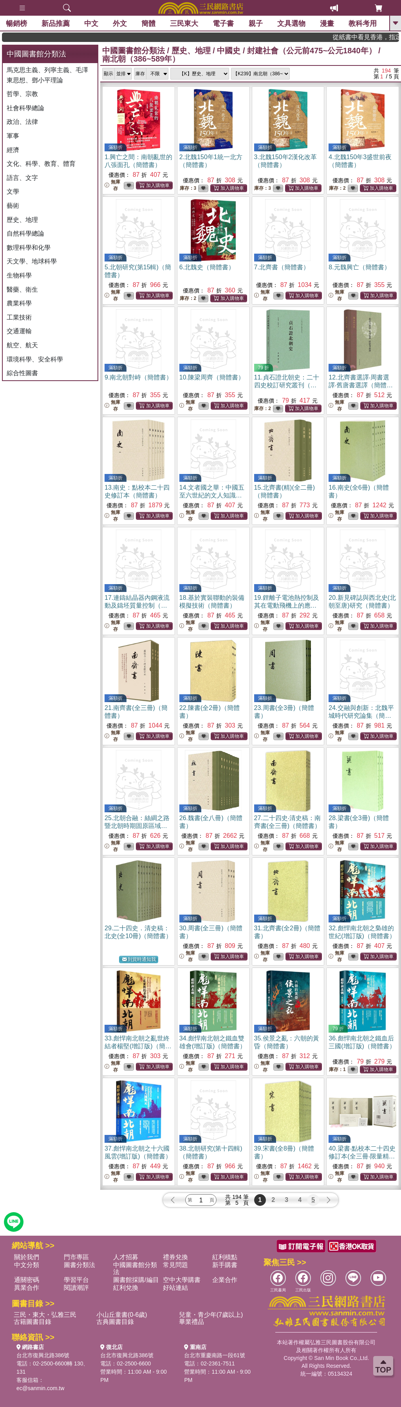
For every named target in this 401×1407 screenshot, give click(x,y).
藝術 (13, 205)
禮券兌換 (175, 1257)
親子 (256, 23)
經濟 (13, 150)
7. (281, 267)
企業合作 (224, 1279)
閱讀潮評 (76, 1287)
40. (362, 1156)
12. (361, 385)
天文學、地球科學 (32, 261)
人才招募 (125, 1257)
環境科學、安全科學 (35, 359)
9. (138, 377)
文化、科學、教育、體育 (41, 163)
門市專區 (76, 1257)
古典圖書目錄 (115, 1321)
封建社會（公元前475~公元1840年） (311, 50)
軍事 (13, 136)
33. (138, 1046)
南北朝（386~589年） (141, 58)
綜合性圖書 (22, 373)
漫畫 (327, 23)
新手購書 (224, 1265)
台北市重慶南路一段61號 (214, 1355)
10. (211, 377)
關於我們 (26, 1257)
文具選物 (291, 23)
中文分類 (26, 1265)
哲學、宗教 (22, 94)
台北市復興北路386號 (42, 1355)
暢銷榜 (16, 23)
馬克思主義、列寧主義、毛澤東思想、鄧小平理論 (47, 75)
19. (286, 605)
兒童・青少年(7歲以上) (211, 1314)
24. (361, 715)
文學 (13, 191)
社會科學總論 (25, 108)
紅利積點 (224, 1257)
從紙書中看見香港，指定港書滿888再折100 (376, 37)
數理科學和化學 (29, 247)
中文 (91, 23)
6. (207, 267)
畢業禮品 (191, 1321)
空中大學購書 (181, 1279)
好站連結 (175, 1287)
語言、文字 (22, 177)
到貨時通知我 (139, 959)
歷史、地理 (22, 219)
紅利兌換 (125, 1287)
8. (359, 267)
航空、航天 (22, 345)
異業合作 (26, 1287)
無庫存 (112, 185)
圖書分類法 (79, 1265)
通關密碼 (26, 1279)
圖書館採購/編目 (136, 1279)
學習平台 (76, 1279)
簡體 (148, 23)
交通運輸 (19, 331)
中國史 (228, 50)
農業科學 (19, 303)
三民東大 (184, 23)
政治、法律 (22, 121)
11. (286, 385)
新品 (56, 23)
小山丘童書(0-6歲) (121, 1314)
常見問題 (175, 1265)
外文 (120, 23)
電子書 (223, 23)
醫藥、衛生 (22, 289)
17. (137, 605)
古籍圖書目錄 (32, 1321)
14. (211, 495)
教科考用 (363, 23)
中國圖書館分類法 (133, 50)
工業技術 (19, 317)
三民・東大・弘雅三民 (45, 1314)
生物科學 (19, 275)
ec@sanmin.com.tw (40, 1388)
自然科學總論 (25, 233)
